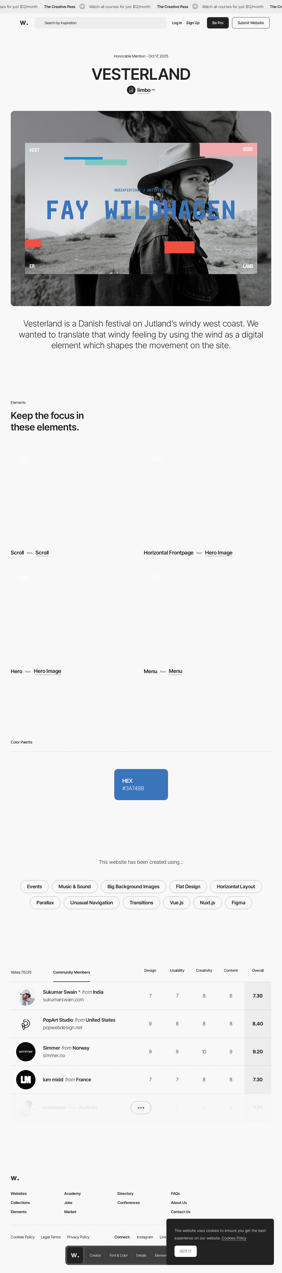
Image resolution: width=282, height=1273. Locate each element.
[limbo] (141, 90)
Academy (72, 1193)
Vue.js (176, 902)
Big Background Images (133, 886)
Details (141, 1255)
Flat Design (188, 886)
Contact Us (180, 1211)
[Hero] (74, 613)
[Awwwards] (24, 23)
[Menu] (208, 613)
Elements (162, 1255)
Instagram (145, 1237)
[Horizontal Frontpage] (208, 494)
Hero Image (219, 553)
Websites (19, 1193)
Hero (16, 671)
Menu (150, 671)
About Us (179, 1202)
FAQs (175, 1193)
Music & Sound (75, 886)
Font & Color (119, 1255)
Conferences (128, 1202)
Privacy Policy (78, 1237)
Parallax (45, 902)
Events (34, 886)
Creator (95, 1255)
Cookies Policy (23, 1237)
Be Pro (217, 22)
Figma (238, 902)
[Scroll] (74, 494)
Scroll (17, 552)
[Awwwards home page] (75, 1255)
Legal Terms (51, 1237)
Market (70, 1211)
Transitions (141, 902)
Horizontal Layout (236, 886)
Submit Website (251, 22)
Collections (20, 1202)
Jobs (68, 1202)
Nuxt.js (207, 902)
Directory (125, 1193)
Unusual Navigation (91, 902)
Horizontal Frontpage (169, 552)
